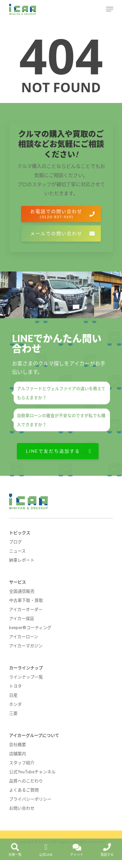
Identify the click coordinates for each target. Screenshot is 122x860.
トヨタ (15, 686)
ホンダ (15, 704)
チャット (76, 848)
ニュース (17, 550)
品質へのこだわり (26, 780)
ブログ (15, 541)
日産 (13, 695)
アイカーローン (23, 636)
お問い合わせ (21, 808)
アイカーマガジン (26, 645)
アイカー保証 (21, 618)
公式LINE (46, 848)
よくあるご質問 (24, 789)
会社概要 (17, 744)
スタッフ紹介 (21, 762)
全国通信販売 (21, 591)
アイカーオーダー (26, 609)
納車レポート (21, 560)
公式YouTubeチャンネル (32, 771)
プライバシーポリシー (30, 799)
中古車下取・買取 (26, 600)
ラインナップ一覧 (26, 676)
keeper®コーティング (30, 627)
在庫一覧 (14, 848)
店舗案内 (17, 753)
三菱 (13, 713)
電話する (107, 848)
